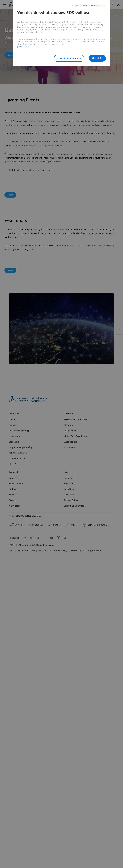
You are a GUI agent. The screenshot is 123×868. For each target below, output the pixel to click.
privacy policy (23, 46)
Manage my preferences (69, 58)
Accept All (97, 58)
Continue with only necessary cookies (90, 6)
